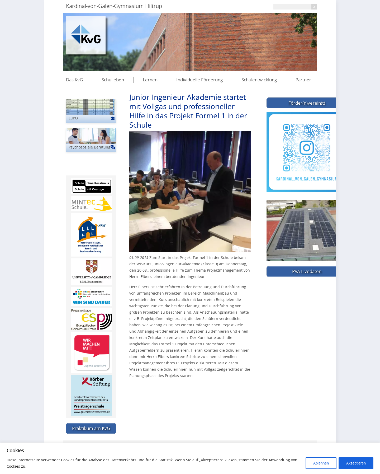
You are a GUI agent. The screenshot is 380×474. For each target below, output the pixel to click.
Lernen (150, 80)
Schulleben (113, 80)
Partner (303, 80)
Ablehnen (321, 463)
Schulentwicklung (259, 80)
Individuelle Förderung (199, 80)
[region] (190, 458)
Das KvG (74, 80)
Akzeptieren (356, 463)
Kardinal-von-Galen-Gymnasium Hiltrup (114, 6)
